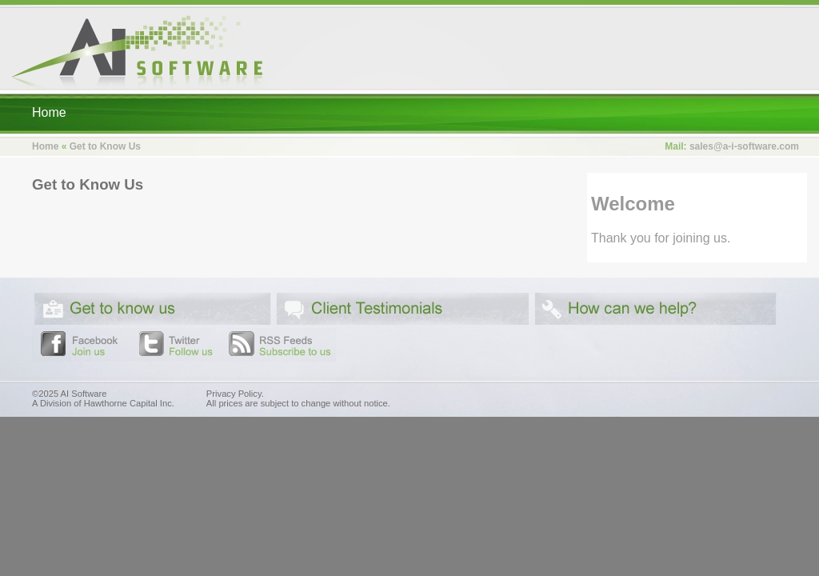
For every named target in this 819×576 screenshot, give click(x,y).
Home (49, 112)
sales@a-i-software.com (744, 146)
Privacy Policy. (235, 393)
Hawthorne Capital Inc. (129, 403)
